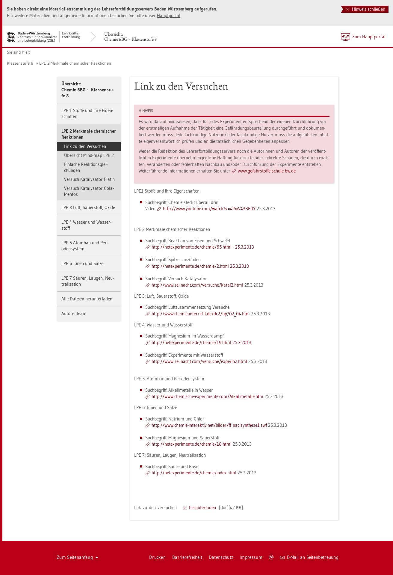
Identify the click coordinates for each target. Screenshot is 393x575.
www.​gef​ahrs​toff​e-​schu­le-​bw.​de (267, 171)
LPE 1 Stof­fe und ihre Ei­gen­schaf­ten (87, 113)
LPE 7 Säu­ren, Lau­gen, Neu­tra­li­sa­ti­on (87, 281)
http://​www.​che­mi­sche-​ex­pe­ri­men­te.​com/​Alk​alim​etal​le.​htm (207, 396)
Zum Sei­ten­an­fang (77, 557)
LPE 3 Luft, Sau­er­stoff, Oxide (88, 207)
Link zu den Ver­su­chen (85, 146)
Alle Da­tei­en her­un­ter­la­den (86, 299)
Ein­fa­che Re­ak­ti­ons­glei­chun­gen (86, 167)
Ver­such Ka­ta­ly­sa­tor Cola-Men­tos (89, 191)
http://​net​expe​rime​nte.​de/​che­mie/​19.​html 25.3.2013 (201, 342)
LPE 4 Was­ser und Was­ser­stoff (86, 225)
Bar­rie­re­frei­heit (187, 557)
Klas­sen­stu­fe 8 (20, 63)
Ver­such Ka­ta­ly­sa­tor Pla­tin (89, 179)
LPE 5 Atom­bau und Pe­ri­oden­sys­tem (85, 246)
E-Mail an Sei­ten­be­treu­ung (309, 557)
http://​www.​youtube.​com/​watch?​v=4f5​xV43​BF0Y (209, 208)
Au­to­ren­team (74, 313)
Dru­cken (157, 557)
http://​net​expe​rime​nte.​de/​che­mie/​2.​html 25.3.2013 (200, 266)
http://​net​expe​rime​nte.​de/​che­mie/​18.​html (192, 444)
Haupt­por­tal (168, 15)
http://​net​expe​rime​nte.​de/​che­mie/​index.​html (194, 473)
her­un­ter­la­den (202, 507)
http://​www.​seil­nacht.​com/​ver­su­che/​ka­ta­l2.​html (197, 285)
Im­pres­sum (251, 557)
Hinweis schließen (365, 9)
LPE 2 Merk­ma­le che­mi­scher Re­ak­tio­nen (75, 63)
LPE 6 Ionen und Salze (82, 263)
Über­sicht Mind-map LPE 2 (89, 155)
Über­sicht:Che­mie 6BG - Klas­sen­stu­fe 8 (130, 36)
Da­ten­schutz (221, 557)
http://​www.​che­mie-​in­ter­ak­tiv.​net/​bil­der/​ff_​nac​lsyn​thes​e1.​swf (209, 425)
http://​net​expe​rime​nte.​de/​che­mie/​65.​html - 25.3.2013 (203, 247)
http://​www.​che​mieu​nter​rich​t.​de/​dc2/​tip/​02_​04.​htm (201, 314)
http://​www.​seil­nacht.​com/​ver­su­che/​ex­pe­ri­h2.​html (199, 361)
